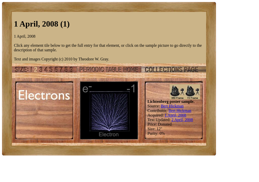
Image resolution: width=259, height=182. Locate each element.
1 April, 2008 (175, 115)
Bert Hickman (172, 106)
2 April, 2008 (182, 120)
